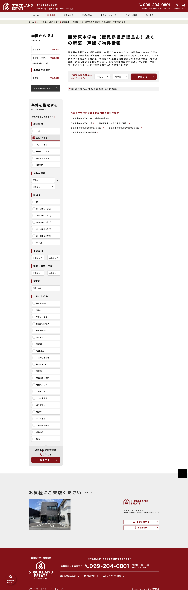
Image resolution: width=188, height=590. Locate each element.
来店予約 (89, 576)
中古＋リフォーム (109, 15)
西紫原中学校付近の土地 (82, 123)
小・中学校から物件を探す (48, 22)
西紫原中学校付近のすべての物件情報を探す (91, 118)
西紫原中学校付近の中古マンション (125, 128)
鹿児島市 (66, 22)
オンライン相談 (112, 576)
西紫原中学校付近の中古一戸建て (114, 123)
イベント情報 (131, 15)
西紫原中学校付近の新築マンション (87, 128)
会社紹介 (149, 15)
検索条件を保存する (42, 88)
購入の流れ (69, 15)
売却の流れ (87, 15)
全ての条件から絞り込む (43, 117)
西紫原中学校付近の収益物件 (84, 132)
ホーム (36, 15)
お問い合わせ (68, 576)
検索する (45, 459)
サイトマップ (57, 589)
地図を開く (141, 527)
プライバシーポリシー (39, 589)
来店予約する (141, 522)
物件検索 (51, 15)
